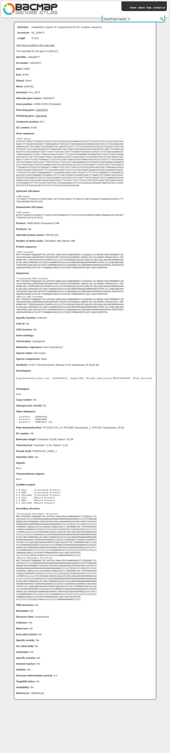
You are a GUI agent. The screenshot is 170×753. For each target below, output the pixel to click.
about (141, 7)
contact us (159, 7)
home (133, 7)
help (148, 7)
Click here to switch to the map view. (35, 45)
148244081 (41, 115)
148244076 (41, 110)
